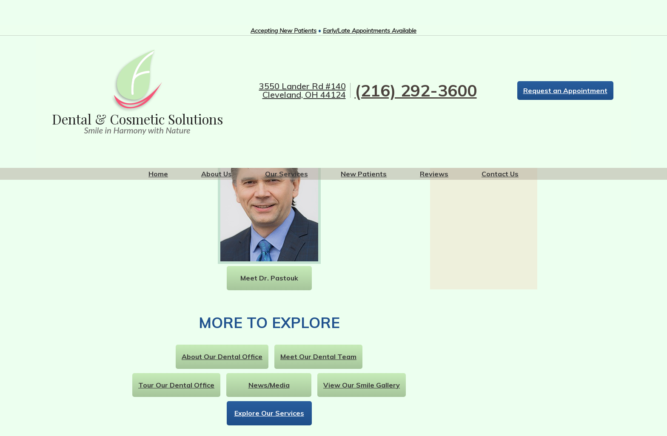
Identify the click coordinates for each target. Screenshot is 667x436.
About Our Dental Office (222, 356)
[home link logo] (137, 91)
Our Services (286, 174)
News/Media (269, 385)
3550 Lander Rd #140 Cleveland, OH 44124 (302, 90)
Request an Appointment (565, 90)
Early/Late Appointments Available (369, 30)
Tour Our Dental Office (176, 385)
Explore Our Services (269, 413)
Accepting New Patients (283, 30)
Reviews (434, 174)
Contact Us (500, 174)
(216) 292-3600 (416, 90)
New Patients (364, 174)
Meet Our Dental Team (318, 356)
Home (158, 174)
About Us (216, 174)
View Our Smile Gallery (361, 385)
